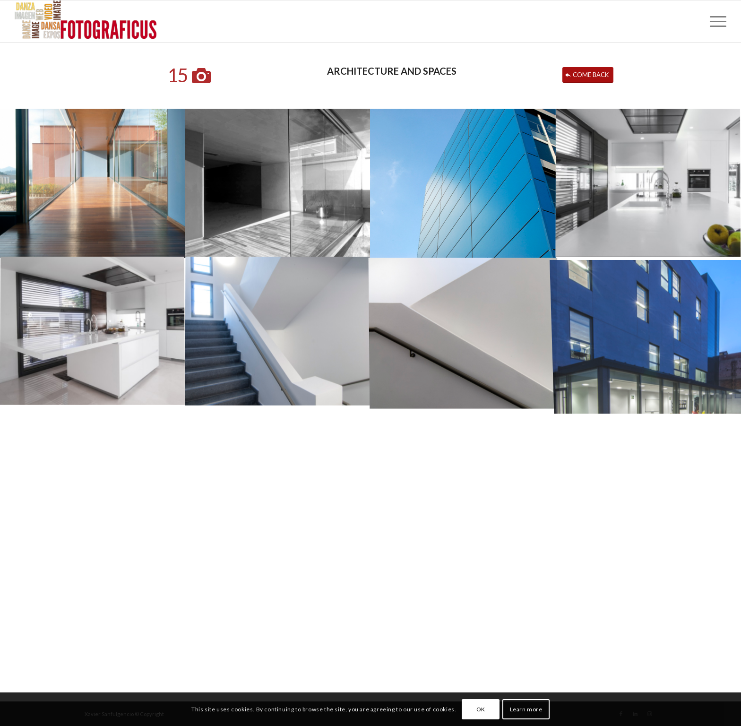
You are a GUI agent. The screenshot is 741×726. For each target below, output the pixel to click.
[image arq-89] (648, 331)
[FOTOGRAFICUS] (85, 21)
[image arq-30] (92, 183)
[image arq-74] (277, 331)
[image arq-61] (463, 183)
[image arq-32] (277, 183)
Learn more (526, 709)
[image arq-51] (92, 331)
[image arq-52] (648, 183)
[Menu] (715, 21)
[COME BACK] (587, 75)
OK (480, 709)
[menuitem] (715, 21)
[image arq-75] (463, 331)
